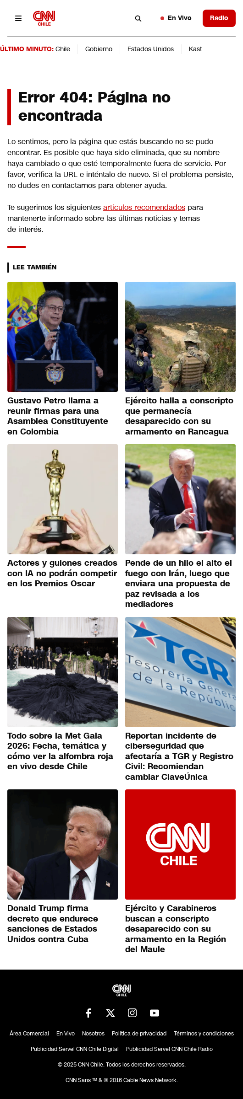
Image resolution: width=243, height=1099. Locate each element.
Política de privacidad (139, 1033)
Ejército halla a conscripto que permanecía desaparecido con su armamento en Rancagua (179, 416)
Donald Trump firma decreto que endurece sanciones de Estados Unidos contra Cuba (52, 923)
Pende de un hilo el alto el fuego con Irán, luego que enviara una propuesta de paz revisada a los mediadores (178, 583)
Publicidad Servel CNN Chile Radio (169, 1049)
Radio (219, 17)
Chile (62, 49)
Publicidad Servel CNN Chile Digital (75, 1049)
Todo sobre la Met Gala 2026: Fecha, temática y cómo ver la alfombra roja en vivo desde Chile (60, 751)
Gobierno (98, 49)
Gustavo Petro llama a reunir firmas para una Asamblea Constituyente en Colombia (57, 416)
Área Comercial (29, 1033)
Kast (195, 49)
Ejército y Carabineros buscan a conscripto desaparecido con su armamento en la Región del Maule (175, 928)
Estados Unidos (150, 49)
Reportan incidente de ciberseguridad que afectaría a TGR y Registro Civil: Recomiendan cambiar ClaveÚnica (179, 756)
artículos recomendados (144, 207)
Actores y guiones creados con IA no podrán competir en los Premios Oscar (62, 573)
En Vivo (176, 17)
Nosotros (93, 1033)
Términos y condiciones (204, 1033)
